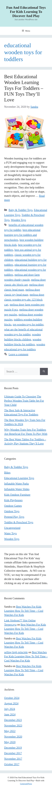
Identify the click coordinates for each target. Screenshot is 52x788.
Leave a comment (18, 354)
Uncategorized (12, 527)
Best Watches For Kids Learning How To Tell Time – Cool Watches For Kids (23, 610)
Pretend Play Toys (14, 516)
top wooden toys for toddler (28, 324)
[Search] (44, 371)
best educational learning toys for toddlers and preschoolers (22, 234)
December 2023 (13, 720)
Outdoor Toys (11, 511)
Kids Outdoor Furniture (17, 494)
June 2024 (10, 714)
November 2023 (13, 725)
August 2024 (11, 703)
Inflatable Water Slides (16, 489)
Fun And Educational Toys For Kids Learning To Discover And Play (26, 12)
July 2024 (9, 708)
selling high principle (16, 652)
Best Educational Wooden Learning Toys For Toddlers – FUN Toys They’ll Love (23, 88)
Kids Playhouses (13, 500)
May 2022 (10, 731)
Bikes (7, 472)
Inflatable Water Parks (16, 483)
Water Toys (10, 533)
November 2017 (13, 758)
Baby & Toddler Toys (21, 210)
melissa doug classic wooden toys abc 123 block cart (24, 299)
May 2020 (10, 742)
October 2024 (11, 697)
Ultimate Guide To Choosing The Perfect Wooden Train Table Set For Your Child (24, 400)
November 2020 (13, 736)
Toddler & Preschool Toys (18, 522)
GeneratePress (26, 784)
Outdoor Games (13, 505)
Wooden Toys (18, 219)
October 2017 (11, 764)
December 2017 (13, 753)
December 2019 (13, 747)
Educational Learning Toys (19, 478)
